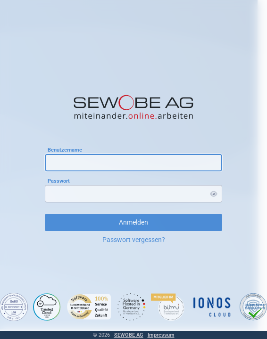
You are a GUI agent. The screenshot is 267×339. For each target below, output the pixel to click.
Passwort (59, 180)
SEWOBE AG (128, 335)
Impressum (161, 335)
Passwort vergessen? (133, 239)
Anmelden (133, 222)
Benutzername (65, 149)
